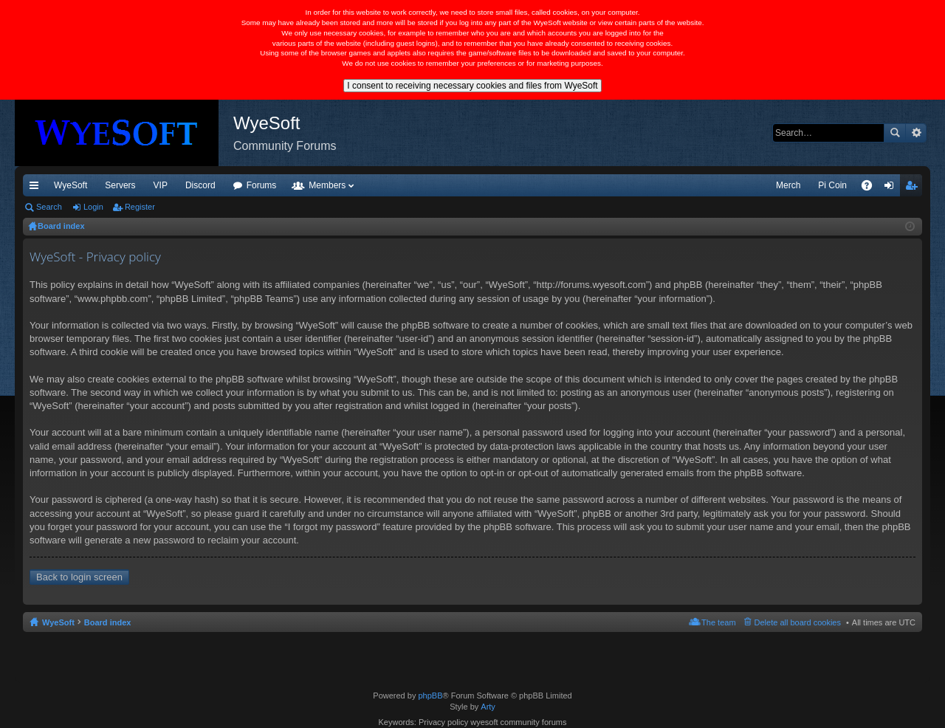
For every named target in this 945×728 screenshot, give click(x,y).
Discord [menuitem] (200, 185)
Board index (107, 622)
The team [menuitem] (718, 622)
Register (140, 206)
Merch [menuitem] (788, 185)
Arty (488, 706)
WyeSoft (70, 185)
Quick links (37, 188)
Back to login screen (79, 577)
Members (327, 185)
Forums (262, 185)
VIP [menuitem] (161, 185)
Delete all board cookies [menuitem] (798, 622)
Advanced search (916, 133)
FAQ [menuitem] (871, 188)
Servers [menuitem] (120, 185)
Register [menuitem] (914, 188)
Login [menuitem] (892, 188)
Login (93, 206)
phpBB (430, 695)
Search (895, 133)
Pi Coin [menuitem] (832, 185)
